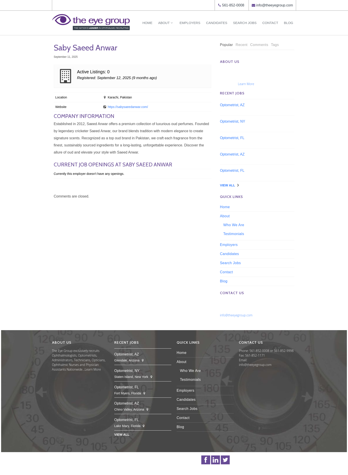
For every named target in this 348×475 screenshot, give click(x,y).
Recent (242, 45)
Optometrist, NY (232, 121)
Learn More (246, 84)
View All (227, 185)
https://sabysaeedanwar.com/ (128, 107)
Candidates (216, 23)
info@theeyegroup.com (274, 5)
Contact (270, 23)
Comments (259, 45)
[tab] (226, 45)
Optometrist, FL (232, 138)
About (166, 23)
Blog (288, 23)
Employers (190, 23)
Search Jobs (245, 23)
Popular (226, 45)
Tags (275, 45)
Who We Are (233, 225)
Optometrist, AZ (232, 105)
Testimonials (233, 234)
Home (147, 23)
